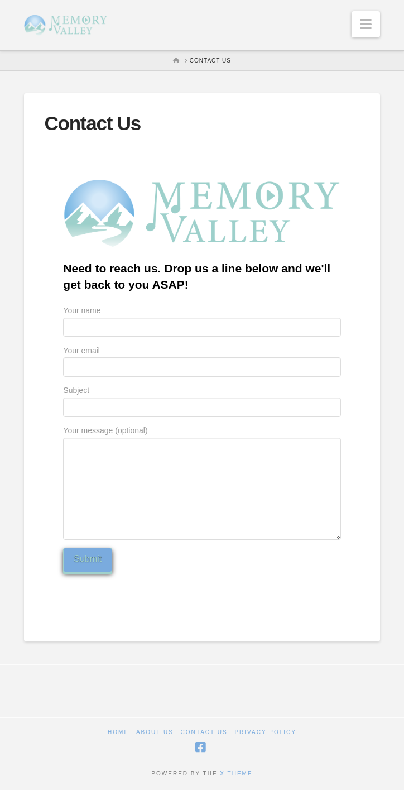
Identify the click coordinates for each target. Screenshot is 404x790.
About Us (155, 732)
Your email (201, 360)
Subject (201, 399)
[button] (366, 24)
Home (118, 732)
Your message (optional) (201, 437)
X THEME (236, 773)
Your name (201, 319)
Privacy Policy (265, 732)
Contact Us (204, 732)
